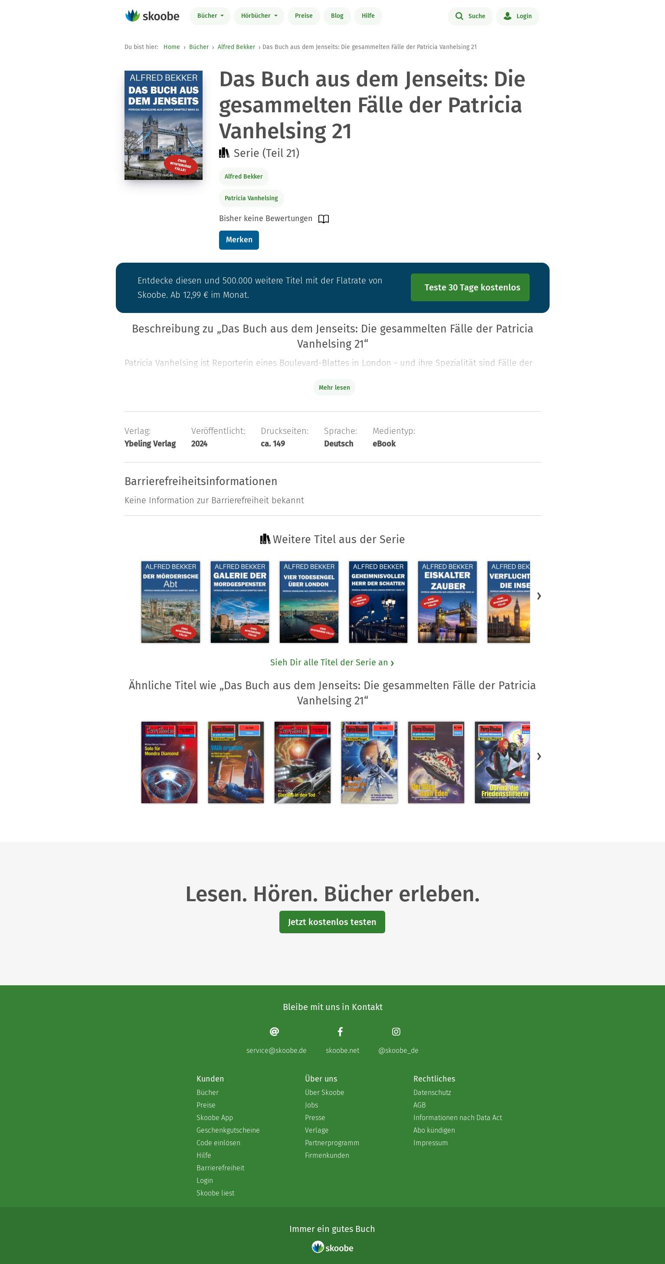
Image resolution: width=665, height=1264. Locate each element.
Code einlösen (218, 1143)
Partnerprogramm (332, 1143)
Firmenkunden (327, 1155)
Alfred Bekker (236, 47)
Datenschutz (432, 1092)
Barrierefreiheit (220, 1168)
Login (518, 15)
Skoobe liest (215, 1193)
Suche (470, 15)
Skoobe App (215, 1118)
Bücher (208, 16)
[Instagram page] (398, 1040)
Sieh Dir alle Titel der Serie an (332, 662)
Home (172, 47)
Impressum (430, 1143)
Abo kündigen (434, 1130)
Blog (337, 16)
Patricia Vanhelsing (251, 198)
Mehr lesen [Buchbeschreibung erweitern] (334, 387)
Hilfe (368, 16)
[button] (539, 595)
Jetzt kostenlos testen (332, 922)
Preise (304, 16)
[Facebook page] (342, 1040)
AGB (419, 1105)
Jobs (311, 1105)
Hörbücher (256, 16)
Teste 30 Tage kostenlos (473, 287)
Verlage (317, 1130)
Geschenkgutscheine (228, 1130)
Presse (315, 1118)
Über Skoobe (324, 1092)
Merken (239, 239)
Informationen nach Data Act (457, 1118)
